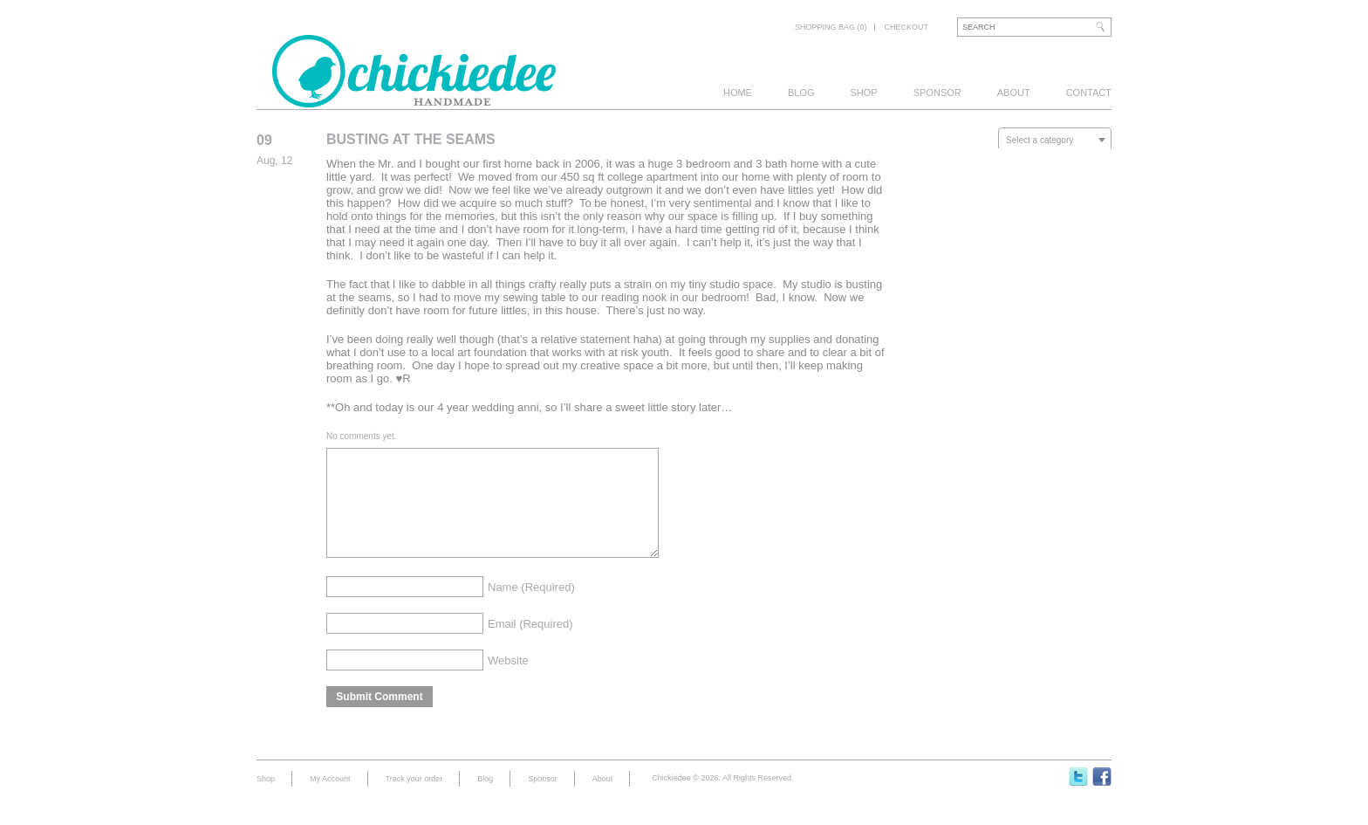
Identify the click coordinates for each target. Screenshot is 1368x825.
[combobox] (1055, 139)
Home (737, 92)
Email (530, 644)
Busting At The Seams (411, 139)
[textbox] (1055, 140)
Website (508, 681)
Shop (864, 92)
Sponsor (937, 92)
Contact (1089, 92)
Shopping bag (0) (831, 27)
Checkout (906, 27)
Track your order (414, 799)
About (1013, 92)
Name (531, 608)
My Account (330, 799)
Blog (801, 92)
